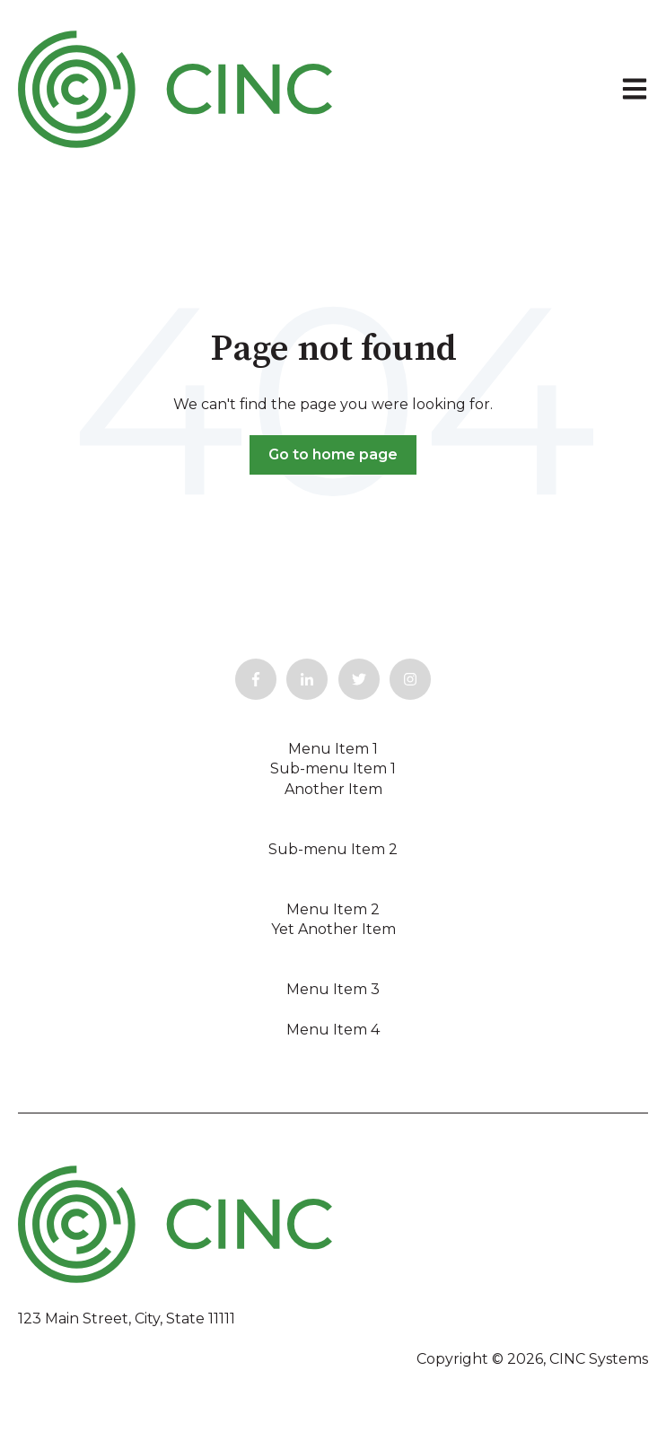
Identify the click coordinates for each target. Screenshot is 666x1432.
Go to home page (333, 454)
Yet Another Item (333, 929)
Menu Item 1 (333, 748)
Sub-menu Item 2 (333, 849)
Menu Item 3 (333, 989)
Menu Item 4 (333, 1029)
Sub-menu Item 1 (333, 768)
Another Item (333, 789)
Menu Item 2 (333, 909)
